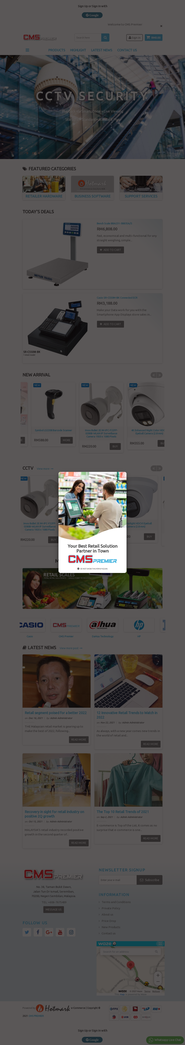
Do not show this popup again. (92, 569)
